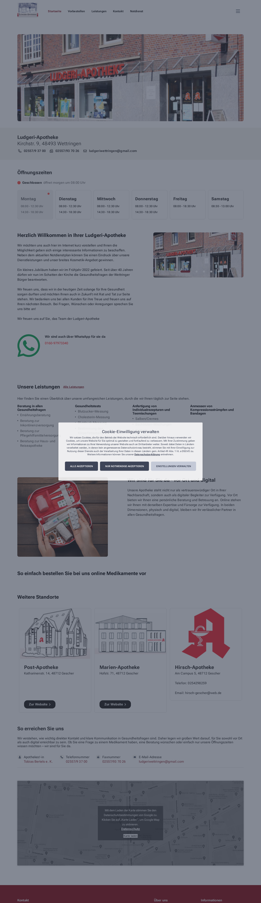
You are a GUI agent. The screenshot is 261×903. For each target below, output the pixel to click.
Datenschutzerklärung (147, 454)
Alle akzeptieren (81, 466)
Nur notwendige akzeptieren (124, 466)
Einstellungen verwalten (173, 466)
